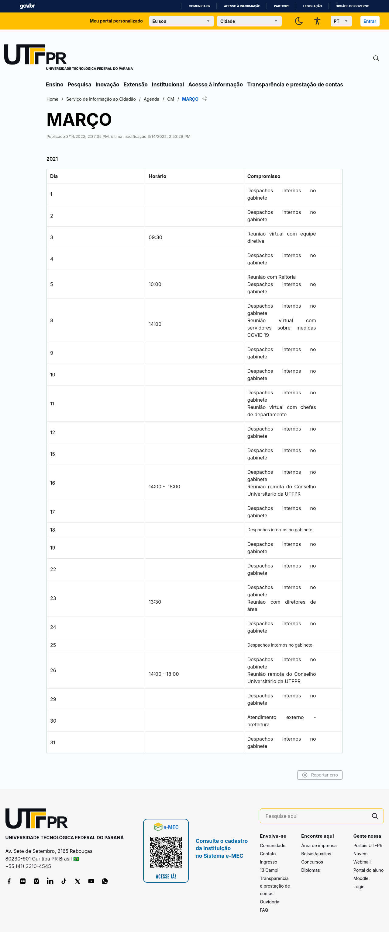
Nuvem (360, 853)
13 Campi (269, 870)
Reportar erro (320, 775)
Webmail (362, 861)
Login (359, 886)
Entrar (369, 21)
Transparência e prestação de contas (295, 84)
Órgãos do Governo (352, 6)
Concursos (312, 861)
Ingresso (268, 861)
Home (52, 99)
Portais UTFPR (368, 845)
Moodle (361, 878)
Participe (282, 6)
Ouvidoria (269, 901)
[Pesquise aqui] (316, 816)
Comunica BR (199, 6)
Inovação (107, 84)
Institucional (168, 84)
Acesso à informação (242, 6)
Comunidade (272, 845)
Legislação (312, 6)
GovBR (27, 6)
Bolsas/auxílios (316, 853)
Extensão (136, 84)
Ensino (55, 84)
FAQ (264, 910)
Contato (268, 853)
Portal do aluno (368, 870)
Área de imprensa (318, 845)
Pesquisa (79, 84)
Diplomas (310, 870)
